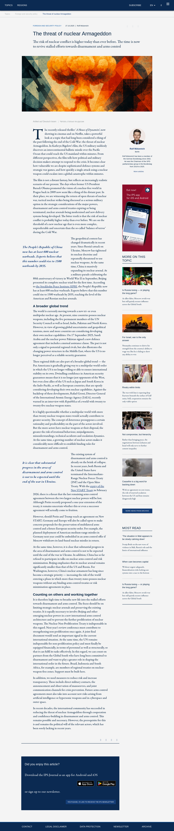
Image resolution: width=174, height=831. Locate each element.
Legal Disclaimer (56, 826)
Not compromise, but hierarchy (136, 434)
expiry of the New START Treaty (87, 488)
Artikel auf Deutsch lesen (44, 121)
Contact (27, 826)
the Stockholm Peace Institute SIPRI (56, 287)
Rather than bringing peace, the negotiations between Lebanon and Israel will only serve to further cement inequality (136, 444)
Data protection (90, 826)
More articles (139, 171)
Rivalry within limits (131, 387)
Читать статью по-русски (72, 121)
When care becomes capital (135, 562)
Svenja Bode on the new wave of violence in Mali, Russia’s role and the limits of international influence (137, 547)
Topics (9, 5)
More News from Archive (137, 511)
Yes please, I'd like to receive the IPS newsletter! (91, 802)
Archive (147, 826)
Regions (22, 5)
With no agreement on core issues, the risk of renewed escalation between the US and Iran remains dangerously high (136, 494)
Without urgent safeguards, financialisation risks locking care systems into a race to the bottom (135, 570)
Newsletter (121, 826)
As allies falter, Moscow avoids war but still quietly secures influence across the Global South (136, 301)
